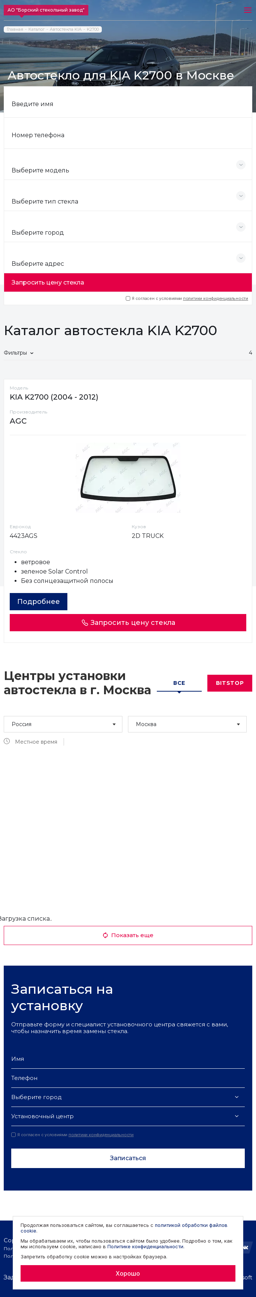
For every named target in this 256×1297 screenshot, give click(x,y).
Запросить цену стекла (48, 282)
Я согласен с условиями (187, 298)
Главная (15, 29)
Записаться (128, 1158)
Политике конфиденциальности (145, 1246)
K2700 (93, 29)
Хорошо (128, 1273)
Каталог (36, 29)
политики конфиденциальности (215, 298)
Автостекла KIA (66, 29)
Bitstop (230, 683)
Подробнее (38, 602)
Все (179, 683)
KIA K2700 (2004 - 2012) (54, 396)
